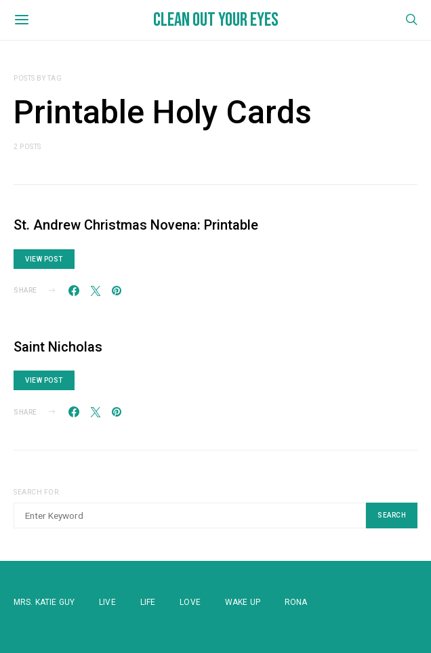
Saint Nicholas (58, 347)
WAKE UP (242, 602)
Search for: (37, 492)
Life (148, 602)
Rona (296, 602)
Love (190, 602)
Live (107, 602)
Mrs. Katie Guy (44, 602)
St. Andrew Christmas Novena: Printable (136, 225)
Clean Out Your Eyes (216, 20)
